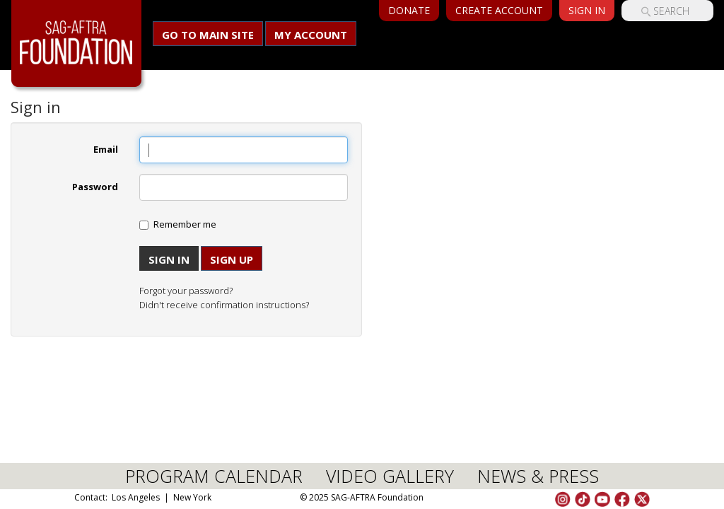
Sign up (231, 259)
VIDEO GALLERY (390, 476)
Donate (409, 10)
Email (105, 149)
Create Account (499, 10)
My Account (310, 35)
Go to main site (208, 35)
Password (95, 186)
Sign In (586, 10)
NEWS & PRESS (538, 476)
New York (192, 497)
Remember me (184, 224)
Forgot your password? (186, 290)
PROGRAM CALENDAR (214, 476)
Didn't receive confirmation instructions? (224, 304)
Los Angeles (136, 497)
